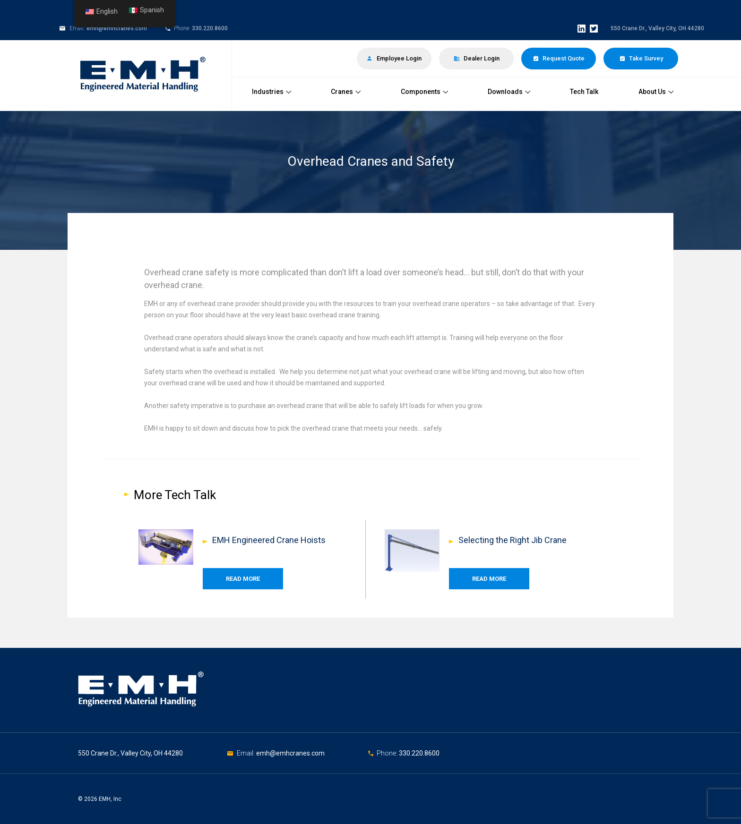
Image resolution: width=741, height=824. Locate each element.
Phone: (388, 753)
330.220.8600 (210, 28)
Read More (243, 578)
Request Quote (559, 58)
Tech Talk (584, 91)
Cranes (346, 91)
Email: (246, 753)
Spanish (146, 10)
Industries (271, 91)
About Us (655, 91)
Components (424, 91)
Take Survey (641, 58)
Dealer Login (477, 58)
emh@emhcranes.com (116, 28)
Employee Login (394, 58)
